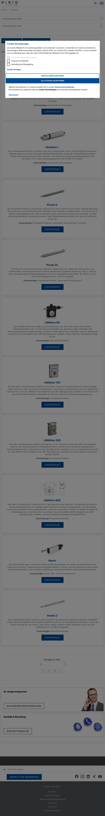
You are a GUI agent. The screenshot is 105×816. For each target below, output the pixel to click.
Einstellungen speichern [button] (52, 76)
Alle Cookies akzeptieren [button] (52, 81)
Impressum (13, 95)
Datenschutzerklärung (64, 87)
